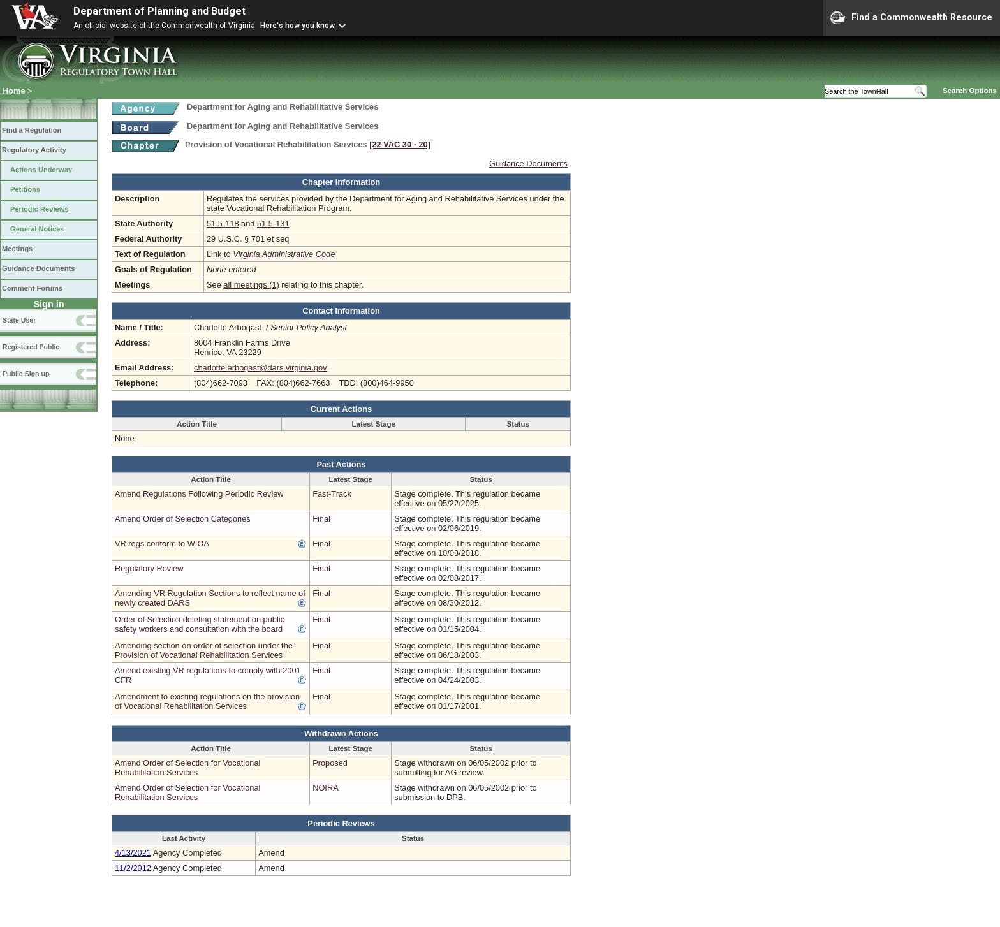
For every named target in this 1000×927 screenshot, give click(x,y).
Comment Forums (32, 288)
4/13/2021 (133, 853)
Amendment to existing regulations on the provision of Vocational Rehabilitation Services (207, 701)
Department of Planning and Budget (159, 11)
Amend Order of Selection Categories (183, 518)
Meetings (17, 248)
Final (321, 518)
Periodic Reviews (39, 209)
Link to (271, 254)
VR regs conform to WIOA (162, 543)
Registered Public (31, 347)
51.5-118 (223, 223)
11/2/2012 (133, 868)
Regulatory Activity (34, 150)
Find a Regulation (31, 130)
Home (14, 91)
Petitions (25, 189)
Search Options (970, 90)
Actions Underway (41, 169)
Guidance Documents (38, 268)
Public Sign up (26, 373)
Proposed (330, 763)
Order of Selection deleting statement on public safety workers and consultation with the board (199, 624)
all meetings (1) (251, 284)
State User (19, 320)
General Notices (37, 229)
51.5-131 (273, 223)
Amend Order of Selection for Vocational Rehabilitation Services (187, 767)
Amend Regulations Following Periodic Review (199, 494)
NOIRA (325, 787)
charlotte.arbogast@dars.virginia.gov (260, 367)
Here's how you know (297, 25)
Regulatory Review (149, 568)
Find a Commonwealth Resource (911, 17)
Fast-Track (331, 494)
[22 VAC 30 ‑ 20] (399, 144)
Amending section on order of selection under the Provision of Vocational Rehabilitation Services (204, 650)
